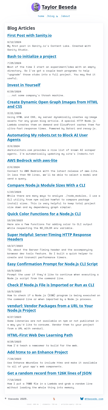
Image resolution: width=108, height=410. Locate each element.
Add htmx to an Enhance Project (37, 352)
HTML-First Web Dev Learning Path (40, 335)
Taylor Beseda (59, 7)
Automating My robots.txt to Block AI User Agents (47, 137)
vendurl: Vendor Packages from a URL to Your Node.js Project (50, 308)
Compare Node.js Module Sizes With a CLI (46, 185)
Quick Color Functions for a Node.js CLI (44, 213)
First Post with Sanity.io (29, 35)
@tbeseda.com (91, 399)
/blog (50, 16)
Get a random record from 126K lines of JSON (49, 373)
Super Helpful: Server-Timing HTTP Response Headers (49, 237)
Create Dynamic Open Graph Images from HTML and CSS (52, 104)
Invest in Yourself (23, 84)
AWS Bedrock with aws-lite (32, 160)
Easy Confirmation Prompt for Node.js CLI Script (52, 263)
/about (65, 16)
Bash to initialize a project (31, 56)
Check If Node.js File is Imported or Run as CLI (50, 284)
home (41, 16)
